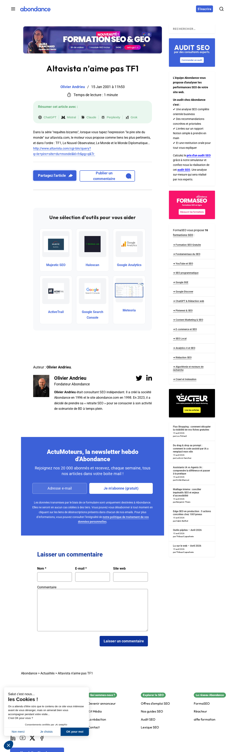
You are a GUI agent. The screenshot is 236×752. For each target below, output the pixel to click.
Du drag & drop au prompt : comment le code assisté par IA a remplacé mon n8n (190, 448)
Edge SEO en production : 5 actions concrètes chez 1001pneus (192, 513)
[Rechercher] (221, 9)
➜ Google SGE (180, 282)
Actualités (47, 673)
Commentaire (46, 587)
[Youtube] (22, 738)
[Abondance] (35, 9)
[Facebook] (42, 738)
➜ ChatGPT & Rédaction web (188, 301)
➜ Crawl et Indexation (184, 379)
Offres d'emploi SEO (155, 703)
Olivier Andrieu (70, 378)
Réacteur (200, 711)
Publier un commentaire (112, 176)
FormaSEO (202, 703)
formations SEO (183, 235)
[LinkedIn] (13, 738)
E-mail (81, 568)
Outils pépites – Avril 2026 (187, 530)
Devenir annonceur (102, 703)
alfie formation (204, 719)
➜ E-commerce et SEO (185, 329)
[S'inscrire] (204, 8)
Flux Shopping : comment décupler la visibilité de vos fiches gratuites (192, 428)
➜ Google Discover (183, 291)
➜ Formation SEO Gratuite (187, 244)
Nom (41, 568)
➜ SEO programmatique (185, 272)
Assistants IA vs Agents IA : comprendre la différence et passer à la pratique (191, 470)
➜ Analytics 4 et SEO (184, 348)
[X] (32, 738)
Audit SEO (148, 719)
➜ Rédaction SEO (182, 357)
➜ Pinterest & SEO (183, 310)
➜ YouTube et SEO (183, 263)
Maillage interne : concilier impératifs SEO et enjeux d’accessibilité (187, 492)
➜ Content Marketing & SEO (188, 319)
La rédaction (97, 719)
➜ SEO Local (179, 338)
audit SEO (183, 169)
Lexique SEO (150, 727)
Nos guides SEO (152, 711)
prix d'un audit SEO (199, 155)
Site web (119, 568)
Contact (94, 727)
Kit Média (95, 711)
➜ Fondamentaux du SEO (186, 254)
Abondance (29, 673)
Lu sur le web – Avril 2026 (187, 545)
